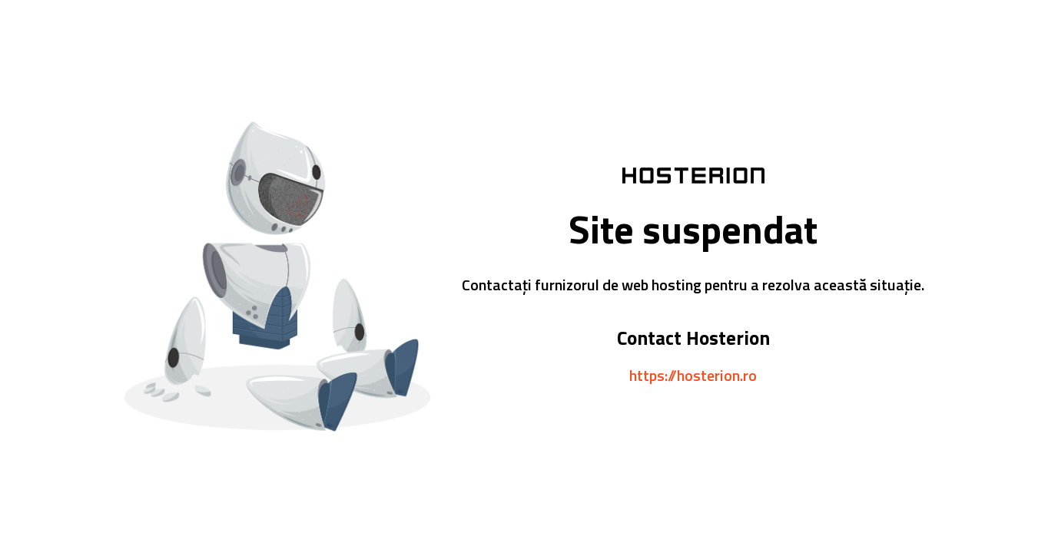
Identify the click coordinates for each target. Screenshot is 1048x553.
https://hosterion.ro (693, 375)
